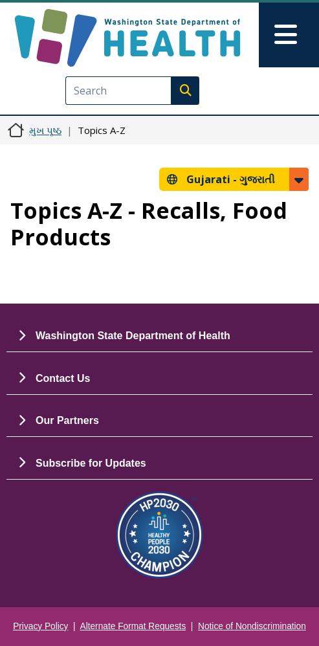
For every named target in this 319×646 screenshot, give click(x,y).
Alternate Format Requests (133, 626)
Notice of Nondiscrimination (252, 626)
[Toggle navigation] (289, 35)
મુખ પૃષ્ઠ (45, 130)
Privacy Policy (40, 626)
